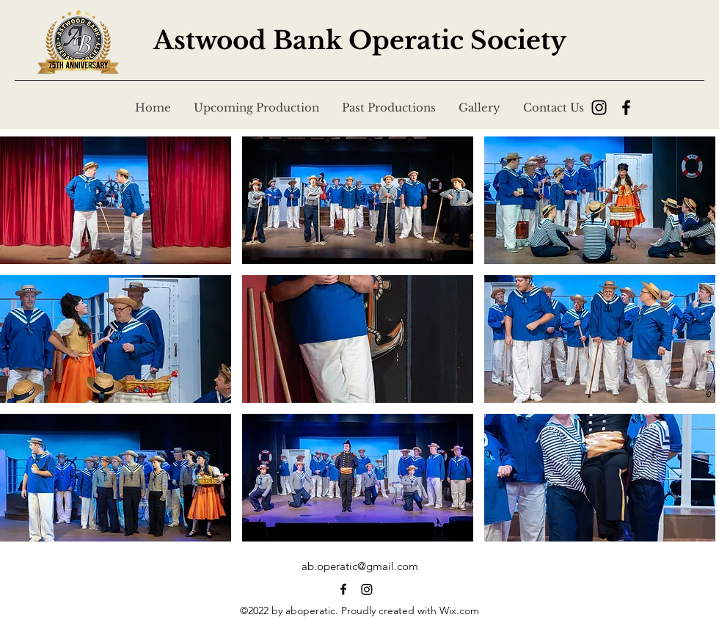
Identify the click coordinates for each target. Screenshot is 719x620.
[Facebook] (626, 107)
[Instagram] (599, 107)
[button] (115, 200)
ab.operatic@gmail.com (360, 566)
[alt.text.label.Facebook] (343, 589)
